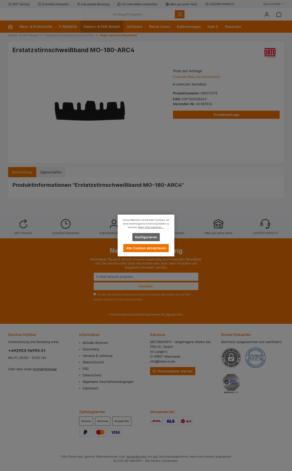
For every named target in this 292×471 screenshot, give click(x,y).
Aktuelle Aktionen (95, 343)
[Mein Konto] (267, 17)
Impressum (90, 388)
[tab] (22, 178)
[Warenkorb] (279, 17)
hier (169, 314)
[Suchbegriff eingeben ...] (151, 17)
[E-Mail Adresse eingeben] (146, 277)
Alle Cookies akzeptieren (146, 248)
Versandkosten (136, 456)
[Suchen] (202, 17)
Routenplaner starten (173, 371)
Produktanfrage (226, 121)
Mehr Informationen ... (151, 227)
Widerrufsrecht (93, 362)
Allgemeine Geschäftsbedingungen (108, 382)
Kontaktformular (45, 369)
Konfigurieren (146, 237)
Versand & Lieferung (97, 356)
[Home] (12, 33)
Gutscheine (91, 349)
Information (89, 335)
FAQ (86, 369)
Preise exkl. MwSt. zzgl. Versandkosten (196, 82)
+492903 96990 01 (26, 350)
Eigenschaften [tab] (51, 178)
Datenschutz (92, 375)
